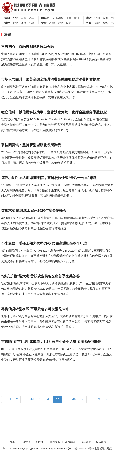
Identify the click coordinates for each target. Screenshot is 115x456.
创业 (60, 23)
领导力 (45, 18)
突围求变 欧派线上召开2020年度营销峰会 (33, 210)
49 (74, 399)
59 (98, 399)
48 (65, 399)
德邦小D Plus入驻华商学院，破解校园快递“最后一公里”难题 (49, 178)
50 (82, 399)
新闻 (7, 18)
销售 (68, 18)
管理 (44, 23)
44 (32, 399)
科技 (89, 23)
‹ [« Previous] (4, 399)
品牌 (52, 23)
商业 (15, 23)
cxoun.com (38, 448)
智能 (97, 23)
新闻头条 (55, 442)
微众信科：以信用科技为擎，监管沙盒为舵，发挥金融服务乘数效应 (54, 112)
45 (40, 399)
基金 (23, 23)
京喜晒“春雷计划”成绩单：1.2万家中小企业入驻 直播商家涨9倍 (51, 342)
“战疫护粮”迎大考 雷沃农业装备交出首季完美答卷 (40, 276)
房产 (89, 18)
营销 (76, 18)
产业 (15, 18)
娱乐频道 (101, 442)
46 (49, 399)
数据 (68, 23)
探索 (105, 23)
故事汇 (13, 442)
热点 (31, 18)
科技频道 (70, 442)
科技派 (26, 442)
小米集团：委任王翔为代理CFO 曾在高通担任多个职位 (44, 243)
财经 (7, 23)
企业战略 (57, 18)
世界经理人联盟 (103, 448)
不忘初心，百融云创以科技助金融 (27, 47)
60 (106, 399)
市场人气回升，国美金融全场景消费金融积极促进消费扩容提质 (50, 79)
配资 (31, 23)
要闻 (23, 18)
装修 (105, 18)
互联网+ (40, 442)
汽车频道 (86, 442)
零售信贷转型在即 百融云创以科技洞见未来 (35, 309)
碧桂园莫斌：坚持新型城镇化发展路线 (31, 145)
